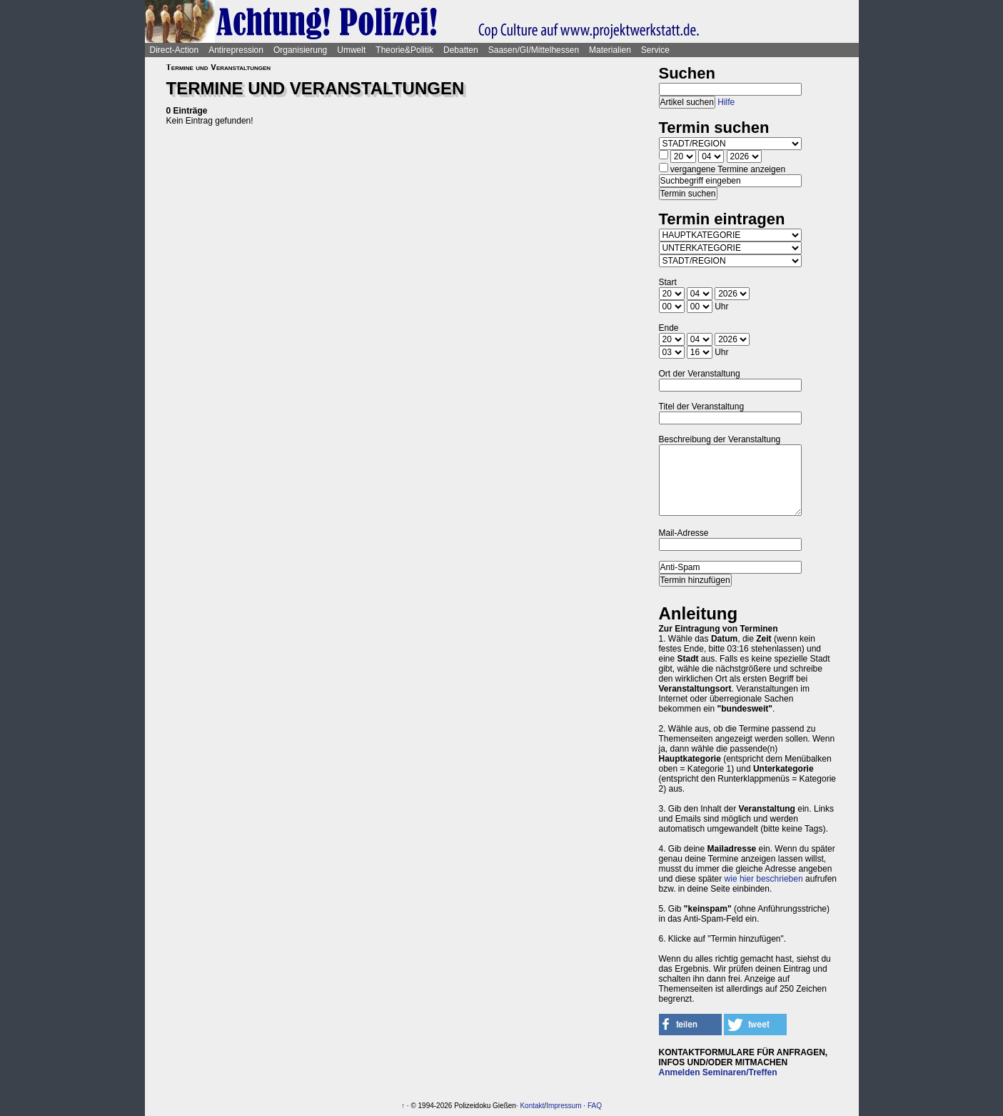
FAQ (595, 1106)
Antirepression (235, 50)
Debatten (460, 50)
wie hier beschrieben (764, 879)
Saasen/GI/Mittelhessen (533, 50)
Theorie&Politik (404, 50)
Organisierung (300, 50)
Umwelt (351, 50)
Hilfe (726, 102)
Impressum (563, 1106)
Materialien (610, 50)
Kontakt (532, 1106)
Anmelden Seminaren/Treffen (718, 1072)
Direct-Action (174, 50)
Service (655, 50)
